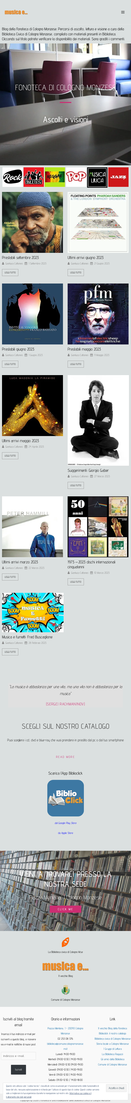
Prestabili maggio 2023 (84, 349)
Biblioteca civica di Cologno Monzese (113, 1038)
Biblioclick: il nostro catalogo (112, 1033)
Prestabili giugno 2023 (18, 349)
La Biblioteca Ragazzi (112, 1054)
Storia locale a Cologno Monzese (112, 1043)
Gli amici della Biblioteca (112, 1059)
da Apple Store (65, 833)
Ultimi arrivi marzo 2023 (20, 562)
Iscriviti (18, 1069)
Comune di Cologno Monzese (112, 1064)
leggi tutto (10, 272)
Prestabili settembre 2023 (20, 257)
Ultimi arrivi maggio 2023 (20, 440)
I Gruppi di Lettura (113, 1048)
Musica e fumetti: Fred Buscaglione (27, 636)
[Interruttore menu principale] (123, 12)
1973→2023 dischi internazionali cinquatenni (91, 564)
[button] (6, 177)
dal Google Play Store (65, 823)
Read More (65, 757)
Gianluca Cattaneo (14, 263)
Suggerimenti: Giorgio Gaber (88, 470)
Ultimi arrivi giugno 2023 (86, 257)
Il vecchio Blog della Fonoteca (112, 1028)
